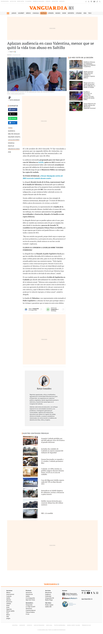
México (28, 13)
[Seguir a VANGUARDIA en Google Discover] (12, 51)
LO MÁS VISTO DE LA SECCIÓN (81, 58)
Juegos (14, 13)
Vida (85, 13)
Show (64, 13)
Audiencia (12, 131)
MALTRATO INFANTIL (14, 137)
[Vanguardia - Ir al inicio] (51, 7)
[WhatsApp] (55, 309)
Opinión (50, 13)
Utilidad (79, 13)
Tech (89, 13)
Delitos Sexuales (14, 134)
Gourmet (21, 13)
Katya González (15, 100)
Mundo (57, 13)
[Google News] (33, 309)
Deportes (71, 13)
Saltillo (43, 13)
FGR (10, 152)
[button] (8, 13)
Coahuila (36, 13)
